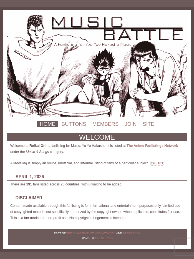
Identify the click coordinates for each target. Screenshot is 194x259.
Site (148, 124)
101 (157, 163)
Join (131, 124)
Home (47, 124)
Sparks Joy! (132, 233)
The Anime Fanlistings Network (152, 146)
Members (105, 124)
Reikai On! (97, 65)
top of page (104, 237)
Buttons (73, 124)
